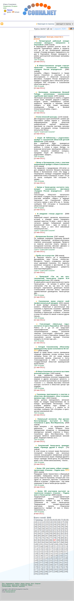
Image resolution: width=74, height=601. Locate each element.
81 (66, 538)
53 (62, 531)
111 (56, 547)
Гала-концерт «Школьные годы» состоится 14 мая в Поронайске (51, 325)
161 (60, 562)
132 (56, 554)
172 (46, 567)
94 (47, 542)
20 (39, 524)
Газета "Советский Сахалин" (44, 132)
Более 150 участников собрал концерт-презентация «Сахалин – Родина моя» (51, 469)
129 (41, 554)
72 (66, 536)
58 (47, 533)
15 (55, 522)
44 (62, 529)
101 (41, 545)
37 (35, 529)
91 (35, 542)
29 (39, 527)
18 (66, 522)
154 (60, 560)
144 (46, 558)
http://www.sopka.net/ (10, 590)
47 (39, 531)
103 (51, 545)
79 (58, 538)
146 (56, 558)
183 (65, 569)
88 (58, 540)
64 (35, 536)
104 (56, 545)
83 (39, 540)
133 (60, 554)
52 (58, 531)
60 (55, 533)
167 (56, 565)
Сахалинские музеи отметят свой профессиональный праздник (51, 302)
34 (58, 527)
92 (39, 542)
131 (51, 554)
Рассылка (15, 586)
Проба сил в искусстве (45, 256)
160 (56, 562)
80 (62, 538)
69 (55, 536)
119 (60, 549)
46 (35, 531)
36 (66, 527)
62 (62, 533)
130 (46, 554)
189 (60, 571)
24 (55, 524)
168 (60, 565)
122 (41, 551)
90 (66, 540)
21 (43, 524)
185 (41, 571)
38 (39, 529)
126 (60, 551)
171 (41, 567)
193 (46, 574)
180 (51, 569)
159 (51, 562)
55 (35, 533)
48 (43, 531)
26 (62, 524)
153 (56, 560)
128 (36, 554)
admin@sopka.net (10, 592)
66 (43, 536)
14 (51, 522)
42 (55, 529)
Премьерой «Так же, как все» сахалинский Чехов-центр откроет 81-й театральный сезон (51, 278)
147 (60, 558)
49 (47, 531)
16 (58, 522)
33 (55, 527)
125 (56, 551)
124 (51, 551)
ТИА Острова (39, 60)
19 (35, 524)
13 (47, 522)
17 (62, 522)
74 (39, 538)
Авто (3, 583)
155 (65, 560)
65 (39, 536)
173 (51, 567)
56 (39, 533)
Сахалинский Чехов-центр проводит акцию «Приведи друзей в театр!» (51, 446)
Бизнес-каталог (6, 585)
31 (47, 527)
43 (58, 529)
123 (46, 551)
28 (35, 527)
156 (36, 562)
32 (51, 527)
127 (65, 551)
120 (65, 549)
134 (65, 554)
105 (60, 545)
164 (41, 565)
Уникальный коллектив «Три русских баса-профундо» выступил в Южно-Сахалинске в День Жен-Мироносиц (51, 421)
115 (41, 549)
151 (46, 560)
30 (43, 527)
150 (41, 560)
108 (41, 547)
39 (43, 529)
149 (36, 560)
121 (36, 551)
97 (58, 542)
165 (46, 565)
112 (60, 547)
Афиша (30, 585)
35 (62, 527)
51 (55, 531)
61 (58, 533)
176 (65, 567)
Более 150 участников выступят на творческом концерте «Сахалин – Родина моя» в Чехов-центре (51, 493)
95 (51, 542)
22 (47, 524)
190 (65, 571)
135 (36, 556)
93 (43, 542)
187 (51, 571)
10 (35, 522)
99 (66, 542)
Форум (22, 583)
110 (51, 547)
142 (36, 558)
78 (55, 538)
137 (46, 556)
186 (46, 571)
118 (56, 549)
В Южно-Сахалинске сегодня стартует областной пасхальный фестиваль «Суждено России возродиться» (51, 67)
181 (56, 569)
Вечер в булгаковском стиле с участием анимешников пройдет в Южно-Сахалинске (51, 163)
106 (65, 545)
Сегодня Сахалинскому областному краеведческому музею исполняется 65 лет (51, 348)
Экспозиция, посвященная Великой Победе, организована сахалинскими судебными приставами (51, 94)
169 (65, 565)
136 (41, 556)
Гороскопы (22, 586)
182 (60, 569)
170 (36, 567)
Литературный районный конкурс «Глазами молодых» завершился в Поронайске (51, 43)
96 (55, 542)
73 (35, 538)
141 (65, 556)
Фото (32, 583)
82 (35, 540)
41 (51, 529)
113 (65, 547)
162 (65, 562)
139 (56, 556)
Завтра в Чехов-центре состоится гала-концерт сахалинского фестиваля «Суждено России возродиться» (51, 189)
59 (51, 533)
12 (43, 522)
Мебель (17, 583)
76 (47, 538)
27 (66, 524)
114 (36, 549)
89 (62, 540)
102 (46, 545)
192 (41, 574)
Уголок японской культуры (47, 117)
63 (66, 533)
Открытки (37, 583)
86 (51, 540)
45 (66, 529)
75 (43, 538)
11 (39, 522)
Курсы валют (15, 585)
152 (51, 560)
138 (51, 556)
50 (51, 531)
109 (46, 547)
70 (58, 536)
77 (51, 538)
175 (60, 567)
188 (56, 571)
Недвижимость (10, 583)
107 (36, 547)
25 (58, 524)
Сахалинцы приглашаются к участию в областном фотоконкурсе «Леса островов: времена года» (51, 396)
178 (41, 569)
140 (60, 556)
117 (51, 549)
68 (51, 536)
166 (51, 565)
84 (43, 540)
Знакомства (23, 585)
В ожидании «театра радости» (51, 214)
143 (41, 558)
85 (47, 540)
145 (51, 558)
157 (41, 562)
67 (47, 536)
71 (62, 536)
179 (46, 569)
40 (47, 529)
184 (36, 571)
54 (66, 531)
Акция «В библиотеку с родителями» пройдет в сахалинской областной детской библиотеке (51, 139)
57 (43, 533)
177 (36, 569)
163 (36, 565)
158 (46, 562)
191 (36, 574)
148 (65, 558)
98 (62, 542)
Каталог (27, 583)
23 (51, 524)
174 (56, 567)
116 (46, 549)
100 (36, 545)
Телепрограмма (6, 586)
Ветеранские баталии (45, 236)
